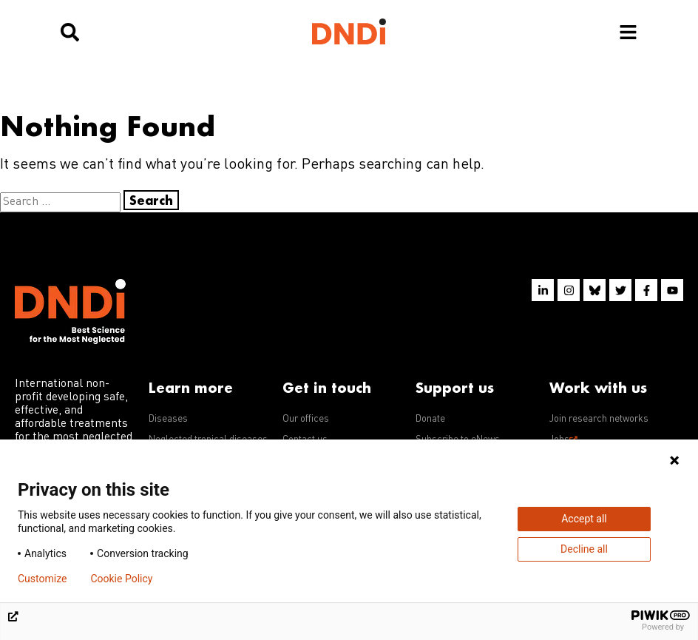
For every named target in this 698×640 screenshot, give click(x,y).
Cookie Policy (121, 579)
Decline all (584, 549)
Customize (42, 579)
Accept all (584, 519)
